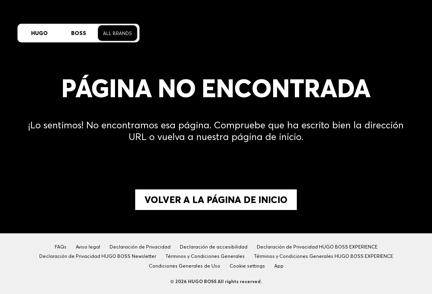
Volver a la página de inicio (216, 199)
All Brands (117, 33)
